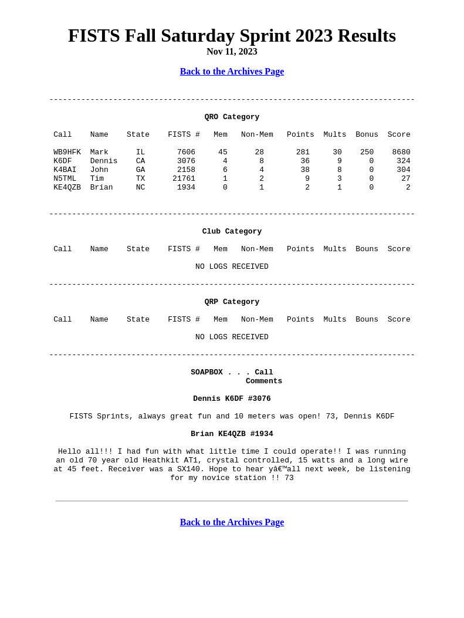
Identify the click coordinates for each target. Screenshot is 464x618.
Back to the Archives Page (232, 71)
